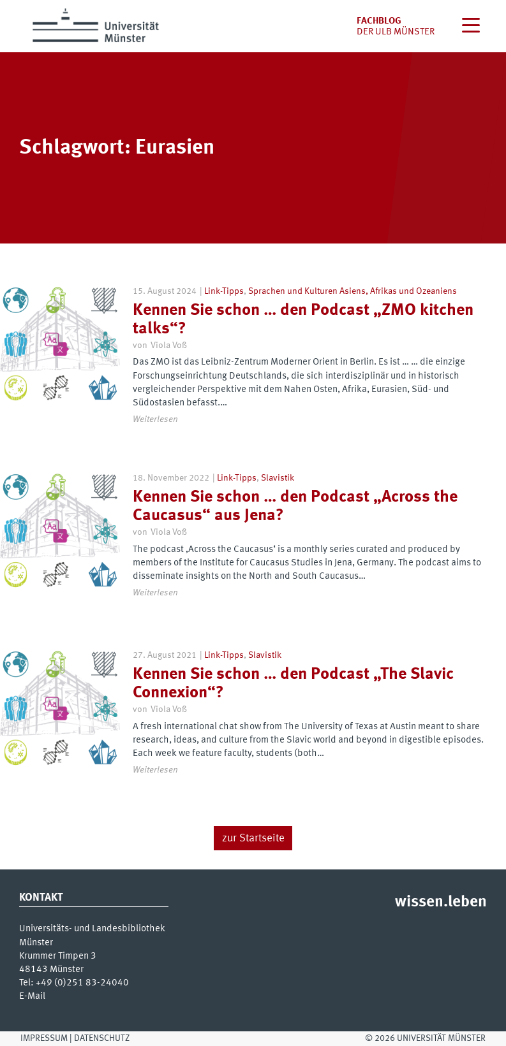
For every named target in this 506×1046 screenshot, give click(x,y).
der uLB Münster (396, 32)
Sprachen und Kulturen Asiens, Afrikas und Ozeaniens (352, 291)
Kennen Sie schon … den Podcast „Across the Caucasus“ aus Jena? (295, 506)
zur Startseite (253, 838)
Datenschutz (102, 1038)
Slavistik (277, 478)
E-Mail (32, 996)
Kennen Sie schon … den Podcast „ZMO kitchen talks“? (303, 319)
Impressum (44, 1038)
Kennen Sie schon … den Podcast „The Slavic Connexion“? (293, 683)
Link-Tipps (224, 291)
